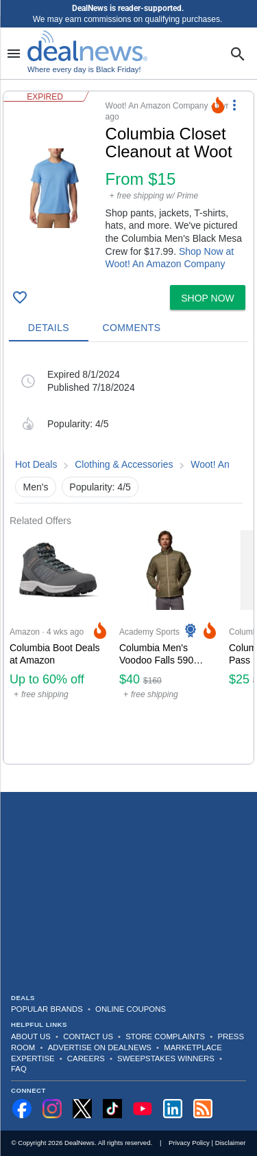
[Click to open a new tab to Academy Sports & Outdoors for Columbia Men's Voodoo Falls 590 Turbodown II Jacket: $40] (168, 645)
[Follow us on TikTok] (112, 1109)
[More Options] (234, 105)
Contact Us (88, 1036)
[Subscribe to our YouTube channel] (143, 1109)
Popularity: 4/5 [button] (100, 486)
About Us (31, 1036)
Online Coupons (130, 1009)
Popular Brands (47, 1009)
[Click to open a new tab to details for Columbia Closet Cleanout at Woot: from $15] (54, 188)
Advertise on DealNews (99, 1047)
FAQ (19, 1069)
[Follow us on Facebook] (22, 1109)
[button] (128, 185)
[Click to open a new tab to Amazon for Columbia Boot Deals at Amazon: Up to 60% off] (59, 645)
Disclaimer (230, 1142)
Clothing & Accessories (124, 464)
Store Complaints (165, 1036)
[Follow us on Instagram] (52, 1109)
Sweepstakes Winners (166, 1058)
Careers (86, 1058)
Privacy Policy (189, 1142)
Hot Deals (36, 464)
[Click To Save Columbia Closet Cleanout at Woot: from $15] (20, 297)
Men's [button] (36, 486)
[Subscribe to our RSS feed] (203, 1109)
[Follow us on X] (82, 1109)
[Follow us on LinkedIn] (173, 1109)
